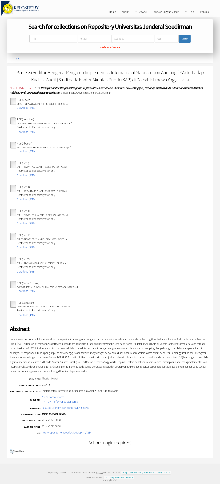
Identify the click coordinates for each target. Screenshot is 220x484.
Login (15, 58)
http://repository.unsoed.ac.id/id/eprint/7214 (66, 432)
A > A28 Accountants (53, 397)
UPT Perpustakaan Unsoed (119, 477)
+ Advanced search (110, 47)
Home (112, 12)
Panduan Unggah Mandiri (166, 12)
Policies (204, 12)
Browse (142, 12)
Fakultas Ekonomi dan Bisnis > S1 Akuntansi (65, 408)
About (125, 12)
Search (184, 39)
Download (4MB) (26, 315)
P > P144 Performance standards (60, 401)
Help (191, 12)
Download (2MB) (26, 107)
